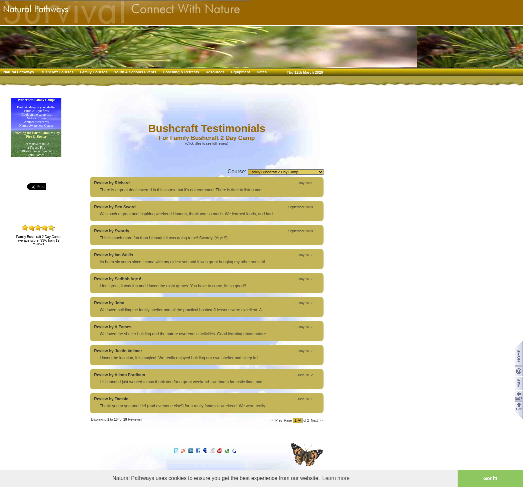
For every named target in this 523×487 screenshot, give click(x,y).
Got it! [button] (490, 478)
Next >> (317, 420)
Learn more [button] (336, 478)
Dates (262, 72)
